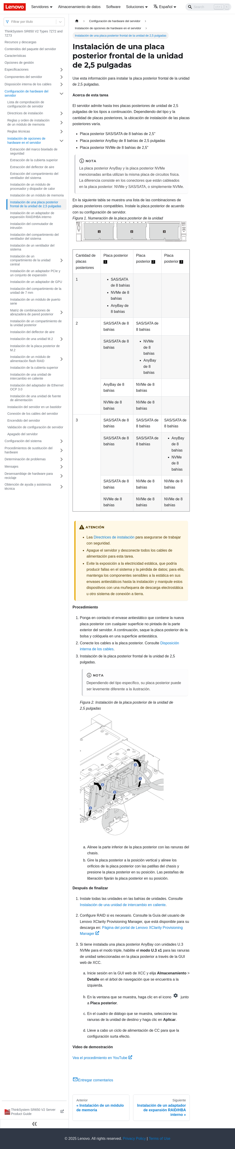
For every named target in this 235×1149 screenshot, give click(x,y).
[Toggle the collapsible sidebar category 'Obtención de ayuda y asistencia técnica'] (61, 486)
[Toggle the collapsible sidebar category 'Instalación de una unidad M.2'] (61, 339)
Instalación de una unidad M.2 (31, 339)
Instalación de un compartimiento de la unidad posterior (36, 323)
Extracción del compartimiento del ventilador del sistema (34, 176)
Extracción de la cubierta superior (34, 160)
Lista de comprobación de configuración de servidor (25, 104)
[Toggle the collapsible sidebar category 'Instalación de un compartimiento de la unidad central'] (61, 260)
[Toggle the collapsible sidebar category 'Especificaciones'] (61, 69)
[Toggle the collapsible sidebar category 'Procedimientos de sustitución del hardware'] (61, 450)
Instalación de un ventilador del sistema (32, 247)
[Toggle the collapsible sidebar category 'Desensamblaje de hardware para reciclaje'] (61, 475)
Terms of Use (159, 1138)
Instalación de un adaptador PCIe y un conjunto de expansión (35, 273)
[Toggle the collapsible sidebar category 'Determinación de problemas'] (61, 459)
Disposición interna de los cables (28, 84)
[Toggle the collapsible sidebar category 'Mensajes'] (61, 466)
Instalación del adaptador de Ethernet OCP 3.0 (37, 387)
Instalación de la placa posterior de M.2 (35, 348)
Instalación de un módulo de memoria (37, 195)
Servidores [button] (40, 7)
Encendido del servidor (23, 420)
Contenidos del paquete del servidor (30, 49)
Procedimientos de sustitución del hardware (29, 450)
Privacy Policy (134, 1138)
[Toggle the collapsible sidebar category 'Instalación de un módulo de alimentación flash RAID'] (61, 359)
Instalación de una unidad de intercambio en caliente (30, 376)
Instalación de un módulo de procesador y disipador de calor (32, 186)
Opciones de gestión (19, 62)
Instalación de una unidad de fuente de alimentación (35, 398)
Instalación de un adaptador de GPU (36, 282)
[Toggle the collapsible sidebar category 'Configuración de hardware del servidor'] (61, 93)
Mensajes (11, 466)
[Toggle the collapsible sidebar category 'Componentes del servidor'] (61, 77)
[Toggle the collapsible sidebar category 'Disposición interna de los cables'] (61, 84)
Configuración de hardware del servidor (26, 93)
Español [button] (162, 7)
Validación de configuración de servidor (35, 427)
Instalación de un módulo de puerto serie (35, 301)
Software (113, 7)
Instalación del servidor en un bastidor (34, 407)
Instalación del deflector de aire (32, 332)
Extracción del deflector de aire (32, 167)
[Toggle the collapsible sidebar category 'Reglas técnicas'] (61, 131)
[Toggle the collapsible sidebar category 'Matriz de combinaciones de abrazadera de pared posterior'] (61, 312)
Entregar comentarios (93, 1080)
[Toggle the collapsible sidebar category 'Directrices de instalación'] (61, 113)
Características (15, 56)
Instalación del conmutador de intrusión (31, 226)
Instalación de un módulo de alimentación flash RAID (30, 359)
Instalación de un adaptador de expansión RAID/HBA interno (32, 215)
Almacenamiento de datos (79, 7)
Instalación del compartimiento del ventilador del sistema (34, 237)
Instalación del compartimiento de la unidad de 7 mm (35, 291)
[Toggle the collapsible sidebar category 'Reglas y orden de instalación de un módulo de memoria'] (61, 122)
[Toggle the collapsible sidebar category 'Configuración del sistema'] (61, 441)
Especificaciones (16, 69)
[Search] (208, 7)
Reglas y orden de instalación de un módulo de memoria (28, 122)
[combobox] (11, 21)
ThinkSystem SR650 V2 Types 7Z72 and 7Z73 (34, 33)
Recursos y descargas (20, 42)
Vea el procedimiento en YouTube (102, 1058)
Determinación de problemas (25, 459)
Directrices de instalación (25, 113)
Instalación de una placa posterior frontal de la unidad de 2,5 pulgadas (35, 204)
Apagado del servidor (22, 434)
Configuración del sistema (23, 441)
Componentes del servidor (23, 77)
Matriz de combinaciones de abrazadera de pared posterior (31, 312)
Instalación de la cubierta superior (34, 367)
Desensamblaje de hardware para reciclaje (29, 476)
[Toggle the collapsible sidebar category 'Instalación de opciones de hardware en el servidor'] (61, 140)
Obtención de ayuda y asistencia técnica (28, 486)
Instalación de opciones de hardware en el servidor (26, 140)
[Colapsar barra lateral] (34, 1123)
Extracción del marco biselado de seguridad (33, 151)
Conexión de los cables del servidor (32, 413)
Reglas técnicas (18, 131)
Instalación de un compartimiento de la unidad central (30, 260)
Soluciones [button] (135, 7)
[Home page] (77, 21)
